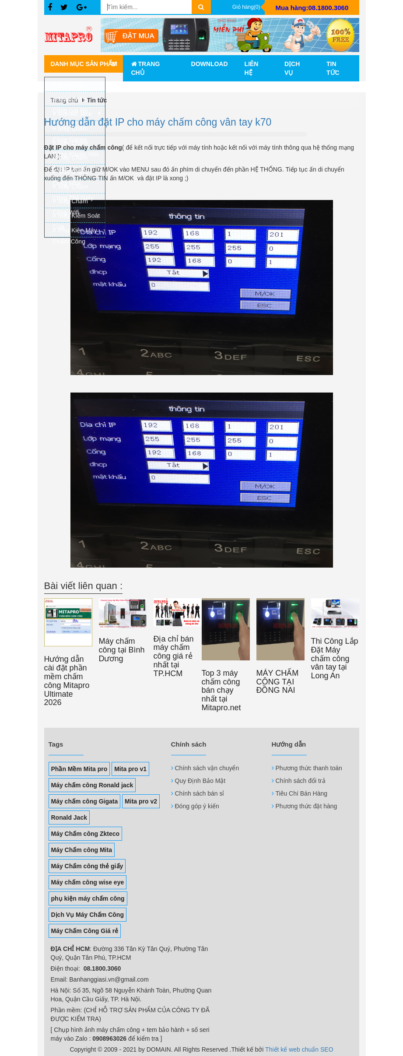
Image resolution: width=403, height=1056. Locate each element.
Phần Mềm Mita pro (79, 768)
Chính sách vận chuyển (207, 768)
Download (209, 63)
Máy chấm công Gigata (84, 801)
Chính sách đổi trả (301, 780)
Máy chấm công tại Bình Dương (122, 650)
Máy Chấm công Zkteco (85, 833)
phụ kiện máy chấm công (88, 898)
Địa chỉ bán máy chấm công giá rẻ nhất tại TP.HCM (174, 656)
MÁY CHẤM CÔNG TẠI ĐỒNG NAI (277, 682)
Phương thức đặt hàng (306, 806)
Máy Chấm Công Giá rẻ (85, 930)
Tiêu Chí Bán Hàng (302, 793)
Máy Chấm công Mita (81, 849)
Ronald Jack (69, 817)
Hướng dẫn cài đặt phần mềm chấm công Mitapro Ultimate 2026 (67, 681)
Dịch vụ (292, 68)
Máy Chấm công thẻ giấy (87, 866)
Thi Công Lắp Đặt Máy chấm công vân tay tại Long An (334, 658)
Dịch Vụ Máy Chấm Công (87, 914)
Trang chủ (145, 68)
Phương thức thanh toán (309, 768)
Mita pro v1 (130, 768)
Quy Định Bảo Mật (200, 780)
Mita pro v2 (141, 801)
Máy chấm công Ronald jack (92, 785)
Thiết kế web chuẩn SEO (299, 1049)
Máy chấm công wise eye (87, 882)
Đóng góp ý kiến (197, 806)
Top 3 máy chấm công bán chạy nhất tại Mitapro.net (221, 690)
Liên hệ (252, 68)
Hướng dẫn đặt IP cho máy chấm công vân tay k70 (158, 122)
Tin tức (333, 68)
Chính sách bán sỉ (199, 793)
